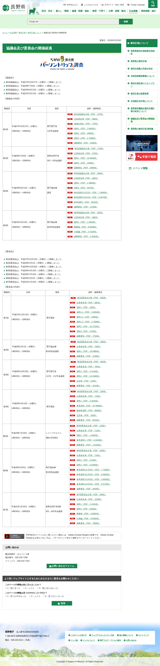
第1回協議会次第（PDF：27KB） (89, 114)
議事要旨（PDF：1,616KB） (89, 445)
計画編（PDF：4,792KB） (86, 232)
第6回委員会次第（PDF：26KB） (91, 451)
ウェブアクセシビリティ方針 (103, 635)
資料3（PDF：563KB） (87, 509)
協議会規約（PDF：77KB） (86, 124)
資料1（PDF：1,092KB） (85, 222)
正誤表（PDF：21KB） (86, 381)
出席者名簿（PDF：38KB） (86, 119)
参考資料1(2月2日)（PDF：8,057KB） (91, 197)
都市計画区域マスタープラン (143, 84)
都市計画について (35, 33)
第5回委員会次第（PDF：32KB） (91, 426)
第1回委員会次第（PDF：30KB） (92, 298)
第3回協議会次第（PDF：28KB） (89, 173)
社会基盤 (13, 33)
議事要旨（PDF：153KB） (88, 356)
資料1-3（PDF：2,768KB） (88, 322)
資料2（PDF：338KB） (84, 133)
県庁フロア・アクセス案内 (110, 640)
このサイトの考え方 (78, 635)
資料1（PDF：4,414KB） (87, 371)
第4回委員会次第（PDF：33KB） (92, 391)
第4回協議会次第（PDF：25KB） (89, 213)
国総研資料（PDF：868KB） (89, 411)
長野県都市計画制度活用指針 (143, 52)
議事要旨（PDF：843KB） (88, 489)
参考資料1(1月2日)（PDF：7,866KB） (91, 193)
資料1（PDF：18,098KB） (88, 351)
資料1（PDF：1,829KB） (87, 435)
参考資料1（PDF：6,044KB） (89, 440)
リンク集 (74, 640)
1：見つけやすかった (16, 596)
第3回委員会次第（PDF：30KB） (92, 362)
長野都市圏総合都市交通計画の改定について (143, 109)
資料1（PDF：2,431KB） (87, 504)
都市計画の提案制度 (140, 94)
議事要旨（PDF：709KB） (88, 523)
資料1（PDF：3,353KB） (87, 401)
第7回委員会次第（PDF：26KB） (91, 495)
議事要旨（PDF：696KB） (86, 168)
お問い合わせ (131, 640)
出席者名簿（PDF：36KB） (86, 178)
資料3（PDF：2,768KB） (85, 138)
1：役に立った (13, 588)
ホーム (5, 33)
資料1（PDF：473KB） (87, 460)
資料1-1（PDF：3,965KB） (88, 312)
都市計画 (22, 33)
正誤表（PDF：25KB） (86, 415)
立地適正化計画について (142, 101)
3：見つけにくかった (54, 596)
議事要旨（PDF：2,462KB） (87, 236)
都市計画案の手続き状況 (142, 69)
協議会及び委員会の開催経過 (143, 120)
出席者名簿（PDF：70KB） (88, 347)
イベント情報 (140, 168)
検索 (153, 6)
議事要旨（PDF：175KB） (88, 336)
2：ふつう (29, 588)
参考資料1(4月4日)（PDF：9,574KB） (93, 484)
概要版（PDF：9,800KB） (86, 227)
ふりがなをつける (91, 5)
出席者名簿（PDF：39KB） (86, 217)
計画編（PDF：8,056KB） (88, 518)
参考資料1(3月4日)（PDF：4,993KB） (93, 479)
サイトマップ (143, 635)
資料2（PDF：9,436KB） (87, 465)
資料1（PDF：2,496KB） (85, 183)
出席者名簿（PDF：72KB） (88, 455)
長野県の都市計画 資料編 (142, 129)
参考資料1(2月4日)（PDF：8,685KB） (93, 474)
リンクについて (89, 640)
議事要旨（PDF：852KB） (88, 420)
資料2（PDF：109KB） (84, 163)
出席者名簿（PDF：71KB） (88, 396)
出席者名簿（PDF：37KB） (86, 153)
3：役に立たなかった (48, 588)
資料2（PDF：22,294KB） (88, 376)
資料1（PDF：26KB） (86, 307)
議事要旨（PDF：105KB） (86, 143)
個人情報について (126, 635)
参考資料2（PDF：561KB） (86, 202)
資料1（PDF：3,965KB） (85, 129)
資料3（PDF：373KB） (87, 331)
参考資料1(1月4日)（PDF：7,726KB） (93, 470)
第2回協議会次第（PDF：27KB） (89, 149)
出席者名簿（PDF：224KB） (89, 499)
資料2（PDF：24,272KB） (88, 326)
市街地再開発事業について (143, 76)
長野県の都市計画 (139, 61)
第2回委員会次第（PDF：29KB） (92, 342)
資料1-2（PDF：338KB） (87, 317)
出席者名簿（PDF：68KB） (88, 303)
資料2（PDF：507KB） (84, 188)
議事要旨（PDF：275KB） (86, 207)
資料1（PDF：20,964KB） (86, 158)
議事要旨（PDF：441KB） (88, 386)
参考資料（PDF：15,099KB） (89, 406)
